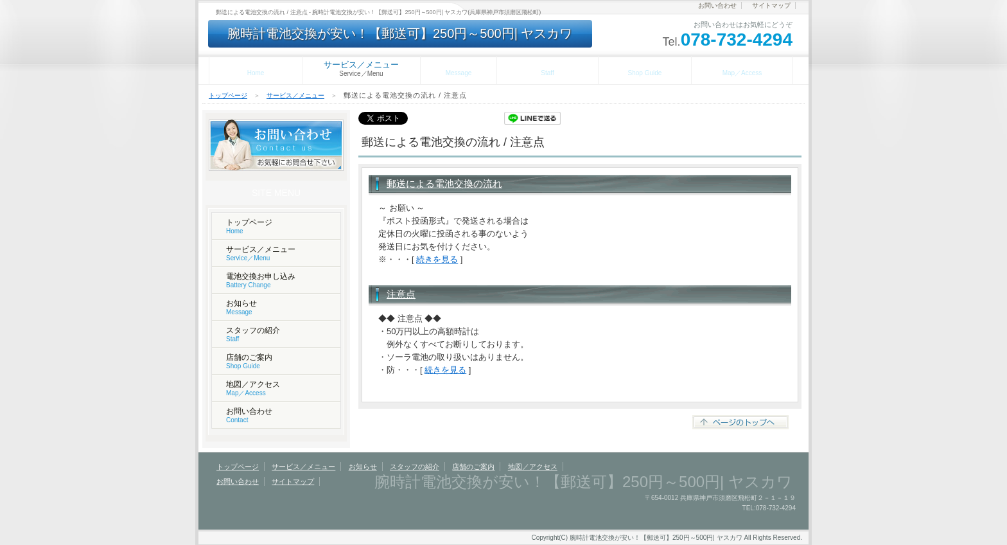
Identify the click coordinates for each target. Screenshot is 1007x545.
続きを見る (437, 259)
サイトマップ (771, 5)
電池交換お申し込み (260, 280)
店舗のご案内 (645, 68)
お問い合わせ (717, 5)
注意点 (401, 294)
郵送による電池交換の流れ (444, 183)
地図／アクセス (742, 68)
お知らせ (458, 68)
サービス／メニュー (295, 95)
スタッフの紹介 (547, 68)
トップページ (256, 68)
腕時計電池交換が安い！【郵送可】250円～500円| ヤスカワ (400, 33)
